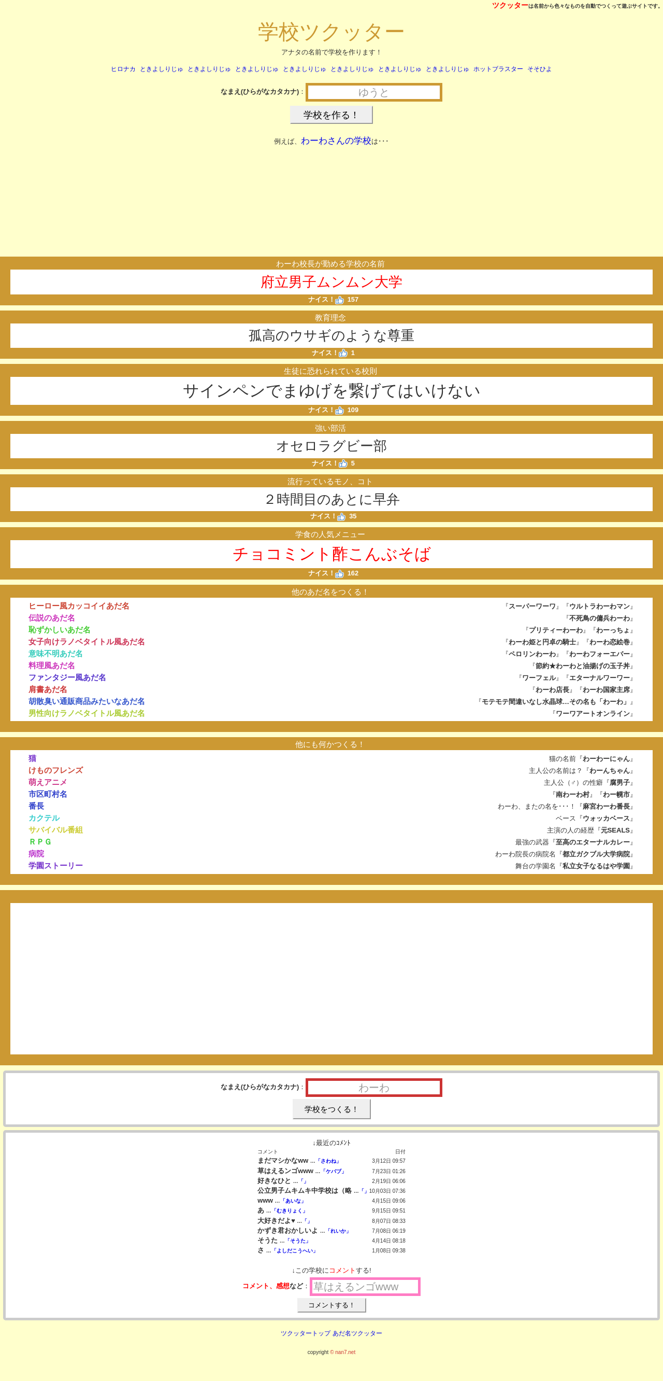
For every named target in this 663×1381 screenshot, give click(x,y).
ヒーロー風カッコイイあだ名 (78, 605)
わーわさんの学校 (336, 141)
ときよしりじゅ (161, 69)
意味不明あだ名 (55, 653)
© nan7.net (342, 1352)
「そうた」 (298, 1241)
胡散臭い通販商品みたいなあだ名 (86, 701)
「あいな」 (293, 1201)
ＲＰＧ (40, 841)
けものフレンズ (55, 770)
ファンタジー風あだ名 (67, 677)
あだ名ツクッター (357, 1333)
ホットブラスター (498, 69)
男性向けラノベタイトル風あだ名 (86, 713)
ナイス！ (326, 299)
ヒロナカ (123, 69)
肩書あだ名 (47, 689)
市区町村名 (47, 794)
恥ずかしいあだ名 (59, 629)
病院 (36, 853)
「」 (303, 1181)
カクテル (44, 817)
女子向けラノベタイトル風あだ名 (86, 641)
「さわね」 (328, 1161)
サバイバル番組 (55, 829)
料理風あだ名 (51, 665)
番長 (36, 805)
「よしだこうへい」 (294, 1250)
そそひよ (539, 69)
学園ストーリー (55, 865)
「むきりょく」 (289, 1211)
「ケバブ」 (334, 1171)
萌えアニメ (47, 782)
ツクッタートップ (305, 1333)
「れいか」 (338, 1231)
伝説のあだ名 (51, 617)
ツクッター (510, 5)
